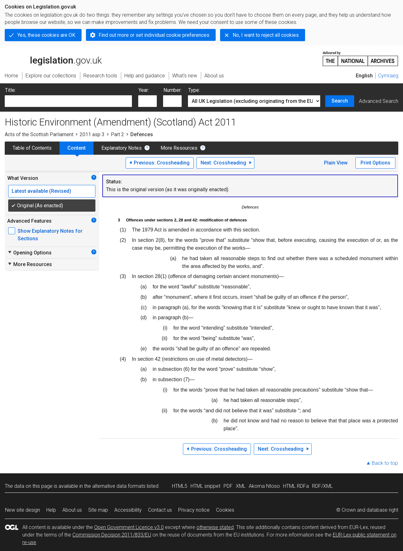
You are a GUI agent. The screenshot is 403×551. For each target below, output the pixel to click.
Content (76, 148)
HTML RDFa (296, 486)
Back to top (385, 463)
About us (72, 510)
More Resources (179, 148)
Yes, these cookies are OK (46, 35)
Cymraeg (388, 76)
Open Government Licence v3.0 (129, 527)
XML (241, 486)
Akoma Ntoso (264, 486)
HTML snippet (205, 486)
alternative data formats (118, 486)
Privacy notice (194, 510)
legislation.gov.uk (53, 58)
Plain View (336, 163)
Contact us (160, 510)
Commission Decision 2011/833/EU (111, 535)
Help (51, 510)
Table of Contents (32, 148)
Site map (98, 510)
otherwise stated (215, 527)
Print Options (375, 163)
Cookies (225, 510)
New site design (22, 510)
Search (340, 101)
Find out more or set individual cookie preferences (154, 35)
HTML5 (179, 486)
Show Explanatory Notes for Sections (50, 235)
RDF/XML (322, 486)
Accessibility (128, 510)
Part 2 (117, 134)
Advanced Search (378, 101)
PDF (228, 486)
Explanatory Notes (121, 148)
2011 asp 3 (92, 134)
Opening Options (29, 252)
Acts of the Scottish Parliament (39, 134)
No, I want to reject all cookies (266, 35)
